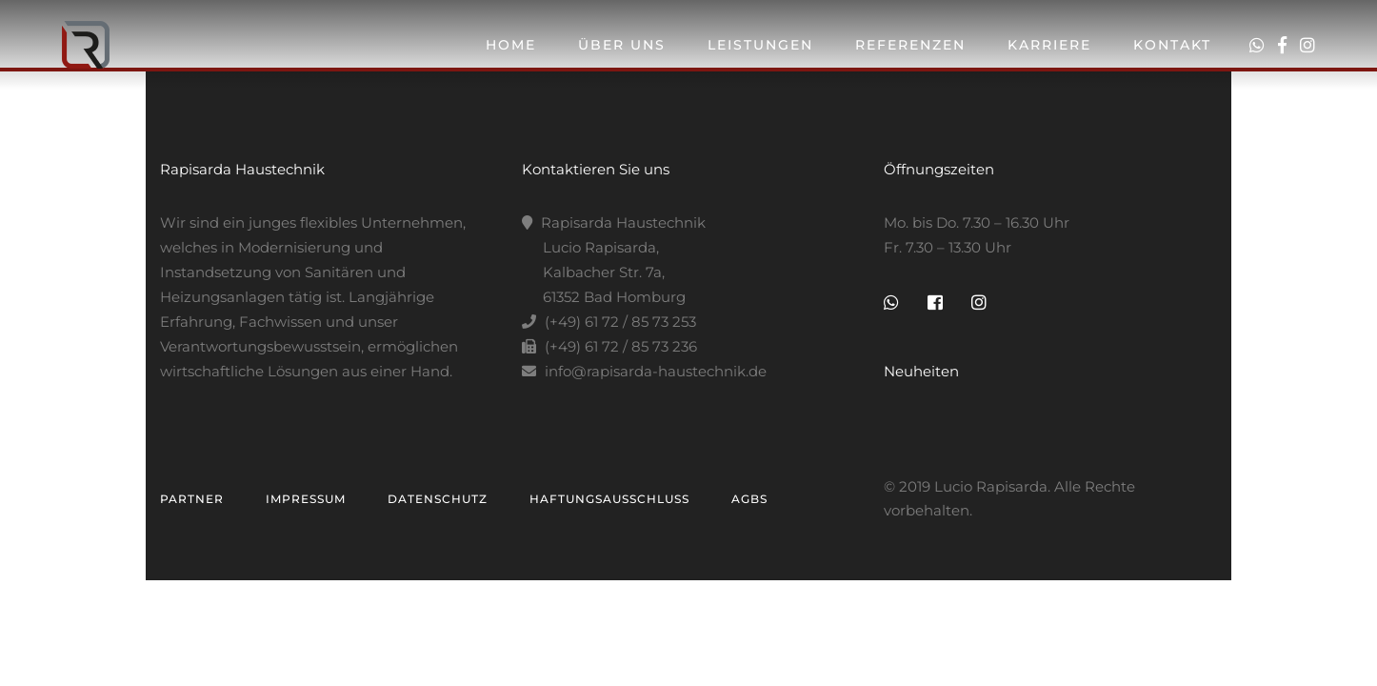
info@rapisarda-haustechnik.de (656, 371)
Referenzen (910, 44)
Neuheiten (921, 371)
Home (511, 44)
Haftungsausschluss (609, 499)
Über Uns (622, 44)
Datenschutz (438, 499)
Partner (192, 499)
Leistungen (760, 44)
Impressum (306, 499)
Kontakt (1172, 44)
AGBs (749, 499)
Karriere (1049, 44)
